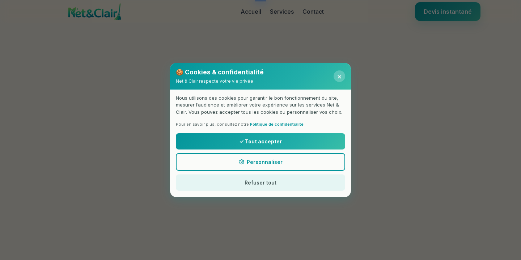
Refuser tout (260, 182)
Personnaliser (261, 162)
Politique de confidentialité (277, 124)
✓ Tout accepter (260, 141)
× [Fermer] (339, 76)
